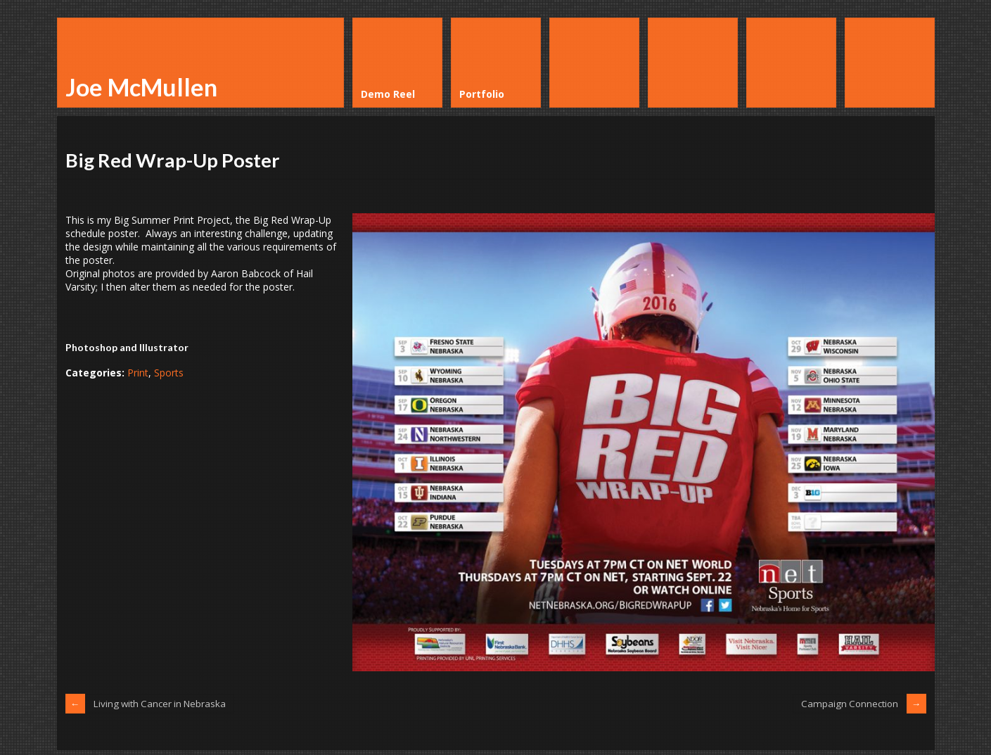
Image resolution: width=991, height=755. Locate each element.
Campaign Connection (848, 703)
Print (137, 372)
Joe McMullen (141, 86)
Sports (169, 372)
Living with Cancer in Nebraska (163, 703)
